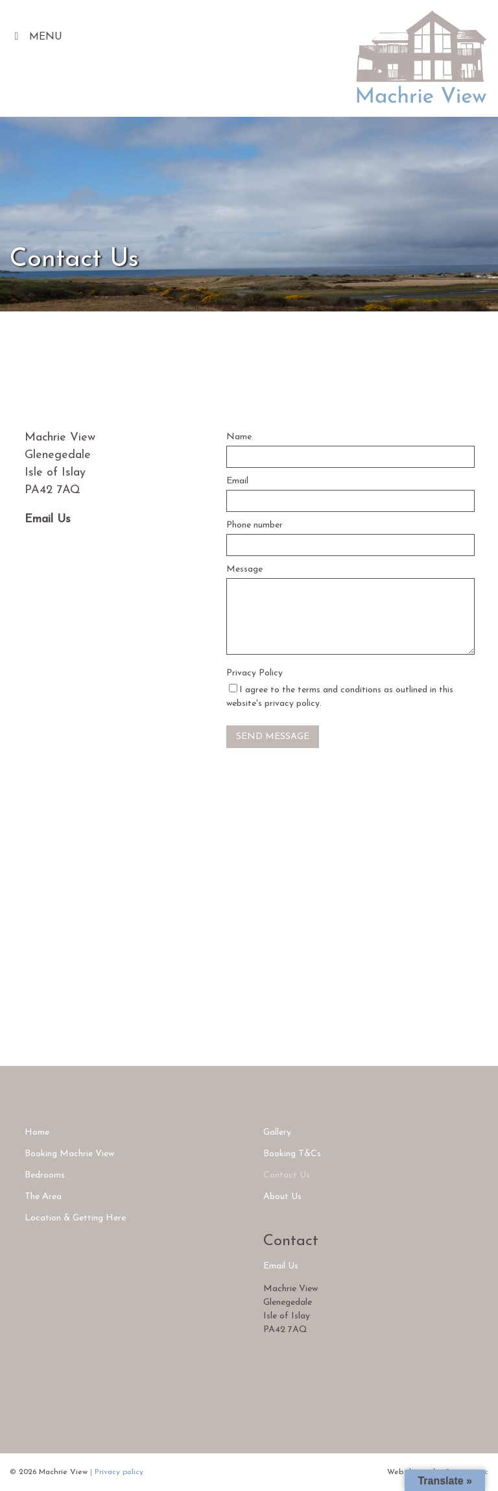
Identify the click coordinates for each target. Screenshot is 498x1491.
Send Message (272, 737)
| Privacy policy (116, 1472)
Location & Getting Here (75, 1218)
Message (244, 569)
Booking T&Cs (292, 1154)
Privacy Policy (254, 673)
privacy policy (292, 704)
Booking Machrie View (69, 1154)
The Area (43, 1197)
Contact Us (286, 1175)
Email (237, 481)
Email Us (48, 519)
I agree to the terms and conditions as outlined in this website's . (339, 696)
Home (37, 1132)
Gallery (277, 1132)
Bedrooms (45, 1175)
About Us (282, 1197)
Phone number (254, 525)
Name (239, 437)
